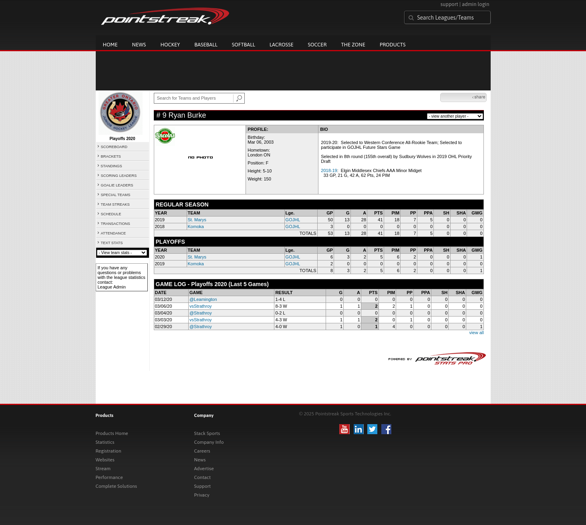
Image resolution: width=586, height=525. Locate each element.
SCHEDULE (111, 214)
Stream (103, 468)
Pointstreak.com (165, 16)
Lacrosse (282, 45)
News (139, 45)
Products (393, 45)
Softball (243, 45)
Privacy (201, 495)
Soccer (317, 45)
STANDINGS (111, 166)
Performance (109, 477)
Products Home (112, 433)
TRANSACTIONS (115, 224)
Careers (202, 451)
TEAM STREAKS (115, 204)
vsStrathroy (200, 306)
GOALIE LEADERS (117, 185)
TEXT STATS (112, 243)
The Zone (353, 45)
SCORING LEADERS (119, 176)
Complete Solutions (116, 486)
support (449, 4)
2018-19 (329, 170)
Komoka (196, 226)
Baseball (205, 45)
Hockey (170, 45)
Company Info (209, 442)
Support (202, 486)
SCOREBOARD (114, 147)
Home (110, 45)
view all (476, 332)
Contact (202, 477)
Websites (105, 460)
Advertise (204, 468)
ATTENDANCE (113, 233)
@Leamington (203, 299)
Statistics (105, 442)
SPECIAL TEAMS (116, 195)
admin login (475, 4)
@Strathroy (200, 313)
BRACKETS (111, 156)
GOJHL (293, 219)
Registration (108, 451)
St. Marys (197, 219)
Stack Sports (207, 433)
